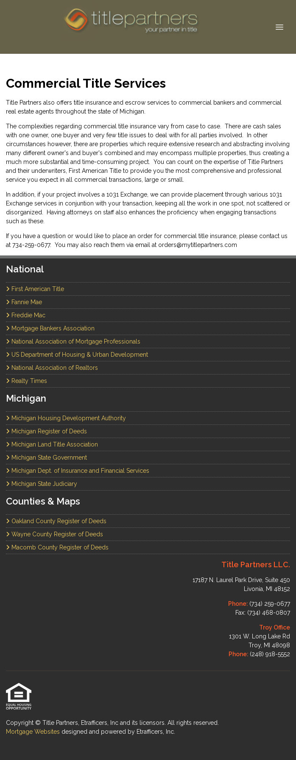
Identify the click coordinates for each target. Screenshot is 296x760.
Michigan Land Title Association (52, 444)
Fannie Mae (24, 302)
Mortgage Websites (33, 731)
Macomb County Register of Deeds (57, 547)
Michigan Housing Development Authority (66, 418)
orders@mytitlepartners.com (197, 244)
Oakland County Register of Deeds (56, 521)
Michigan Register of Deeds (46, 431)
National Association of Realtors (52, 367)
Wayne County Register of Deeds (54, 534)
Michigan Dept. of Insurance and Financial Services (77, 470)
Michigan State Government (46, 457)
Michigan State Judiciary (41, 483)
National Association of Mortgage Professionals (73, 341)
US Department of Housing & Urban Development (77, 354)
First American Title (35, 289)
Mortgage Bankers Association (50, 328)
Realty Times (26, 380)
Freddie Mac (25, 315)
